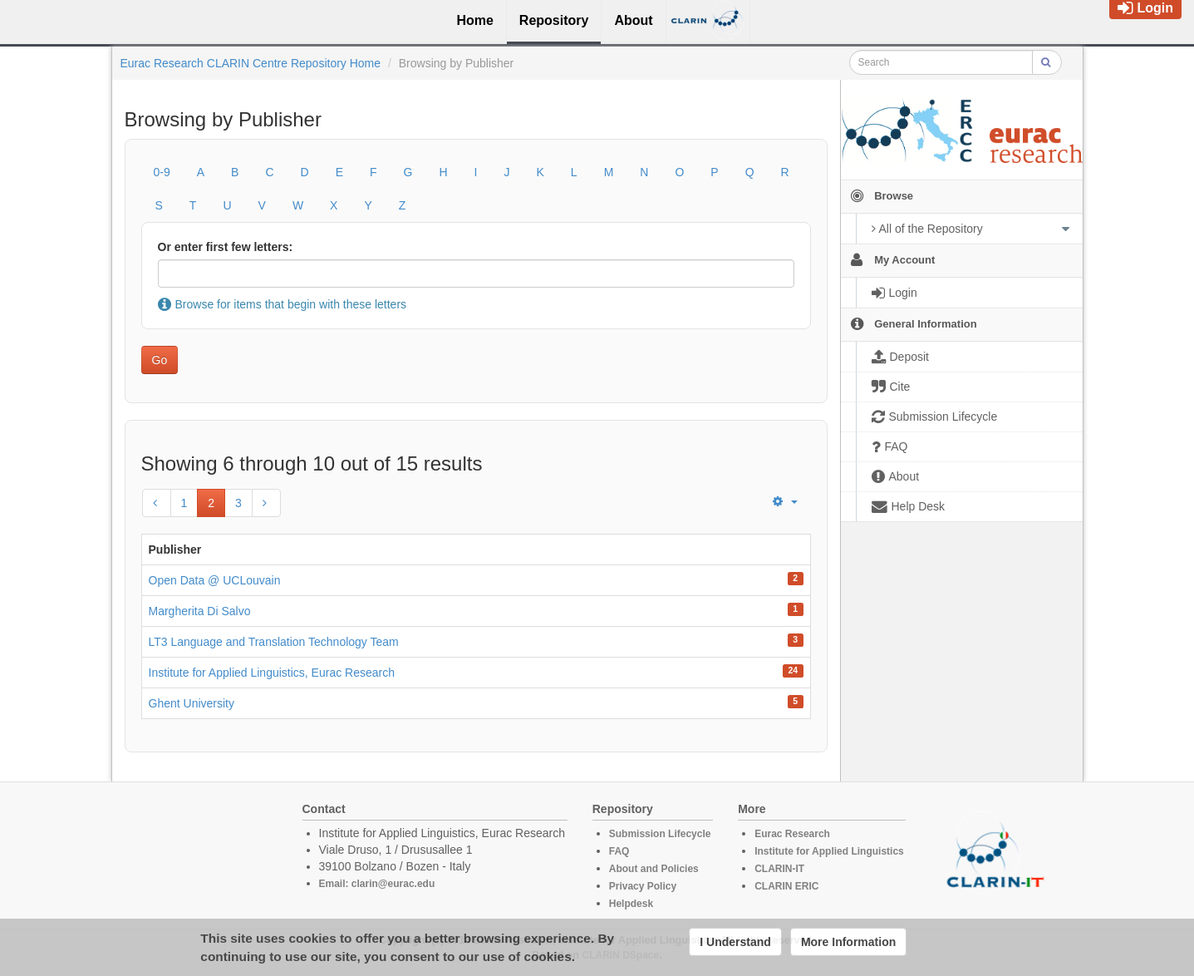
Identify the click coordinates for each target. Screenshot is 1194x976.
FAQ (619, 851)
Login (1145, 8)
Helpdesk (631, 903)
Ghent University (191, 703)
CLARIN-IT (779, 869)
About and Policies (654, 869)
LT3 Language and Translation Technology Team (274, 641)
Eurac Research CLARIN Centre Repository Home (250, 63)
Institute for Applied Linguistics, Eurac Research (272, 672)
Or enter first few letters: (225, 247)
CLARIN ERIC (786, 886)
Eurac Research (792, 834)
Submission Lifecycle (660, 834)
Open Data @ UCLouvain (215, 580)
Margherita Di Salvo (200, 611)
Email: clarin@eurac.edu (377, 884)
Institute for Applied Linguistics (829, 851)
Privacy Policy (642, 886)
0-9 (162, 172)
